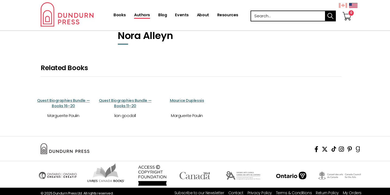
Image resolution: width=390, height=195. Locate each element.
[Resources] (227, 15)
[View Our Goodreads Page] (358, 150)
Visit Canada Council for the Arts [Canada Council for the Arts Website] (339, 175)
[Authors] (142, 15)
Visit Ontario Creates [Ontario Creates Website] (58, 175)
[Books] (119, 15)
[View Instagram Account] (341, 150)
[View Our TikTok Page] (333, 150)
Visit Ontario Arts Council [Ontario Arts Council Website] (243, 175)
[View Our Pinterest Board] (349, 150)
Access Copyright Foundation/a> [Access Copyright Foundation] (152, 175)
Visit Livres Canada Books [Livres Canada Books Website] (106, 172)
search (330, 16)
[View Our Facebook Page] (316, 150)
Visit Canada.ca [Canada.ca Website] (195, 175)
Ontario (291, 175)
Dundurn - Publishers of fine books (76, 14)
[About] (203, 15)
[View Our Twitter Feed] (324, 150)
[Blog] (162, 15)
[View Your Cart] (347, 10)
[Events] (182, 15)
